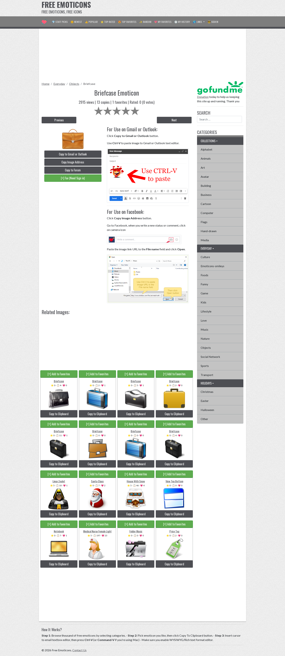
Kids (203, 302)
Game (204, 293)
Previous (59, 120)
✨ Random (145, 22)
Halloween (207, 410)
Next (174, 120)
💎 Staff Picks (60, 22)
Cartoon (206, 203)
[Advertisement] (177, 8)
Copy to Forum (73, 170)
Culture (205, 257)
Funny (204, 284)
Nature (205, 338)
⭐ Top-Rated (108, 22)
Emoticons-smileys (212, 266)
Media (205, 240)
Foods (204, 275)
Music (204, 329)
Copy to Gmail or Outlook (73, 154)
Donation (203, 96)
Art (203, 167)
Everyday (59, 83)
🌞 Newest (76, 22)
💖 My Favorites (162, 22)
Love (204, 320)
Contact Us (79, 650)
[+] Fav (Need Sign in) (73, 178)
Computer (207, 213)
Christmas (207, 391)
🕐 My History (182, 22)
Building (206, 185)
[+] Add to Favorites (59, 374)
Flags (204, 222)
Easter (205, 400)
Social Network (210, 356)
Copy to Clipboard (59, 414)
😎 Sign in (213, 22)
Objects (74, 83)
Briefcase (89, 83)
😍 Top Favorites (127, 22)
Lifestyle (206, 311)
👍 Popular (91, 22)
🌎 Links (197, 22)
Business (206, 194)
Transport (207, 375)
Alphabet (206, 149)
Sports (205, 365)
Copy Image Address (72, 162)
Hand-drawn (208, 231)
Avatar (205, 176)
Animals (206, 158)
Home (45, 83)
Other (204, 419)
